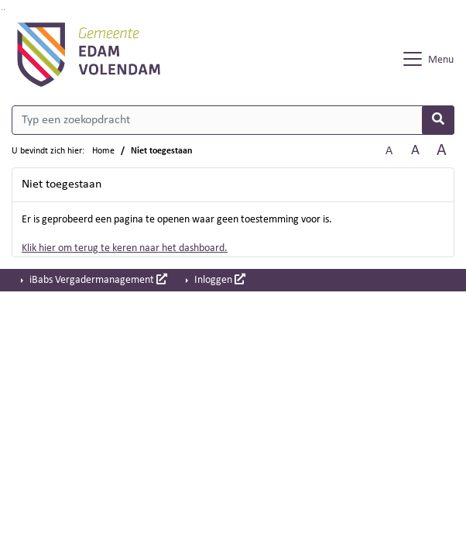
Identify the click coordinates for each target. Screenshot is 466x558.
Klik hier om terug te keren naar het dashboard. (125, 248)
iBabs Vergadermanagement (97, 280)
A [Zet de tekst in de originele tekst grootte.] (388, 151)
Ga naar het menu (4, 9)
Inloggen (218, 280)
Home (103, 151)
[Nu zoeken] (438, 120)
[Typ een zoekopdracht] (233, 120)
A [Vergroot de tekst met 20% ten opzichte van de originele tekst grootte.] (415, 150)
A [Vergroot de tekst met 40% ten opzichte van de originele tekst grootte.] (442, 151)
